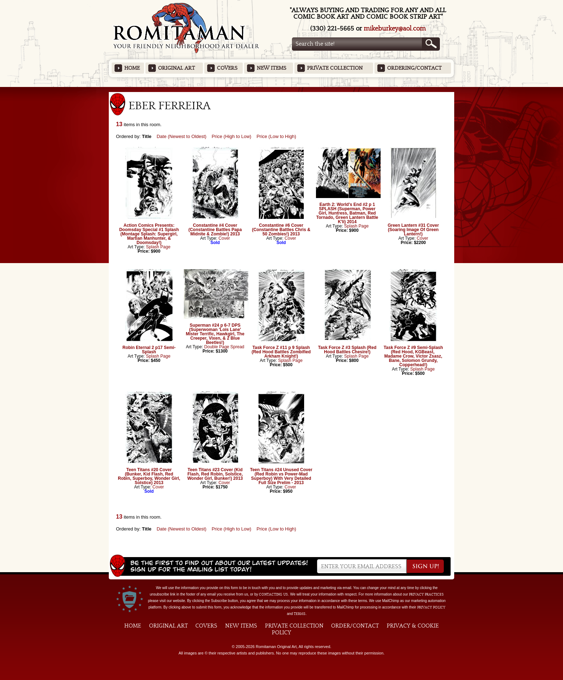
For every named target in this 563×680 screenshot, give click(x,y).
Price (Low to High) (276, 136)
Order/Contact (355, 625)
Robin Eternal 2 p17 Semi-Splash (149, 349)
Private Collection (335, 68)
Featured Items (282, 89)
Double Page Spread (224, 346)
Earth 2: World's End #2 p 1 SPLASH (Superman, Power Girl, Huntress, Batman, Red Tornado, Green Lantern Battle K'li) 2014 (347, 213)
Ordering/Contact (414, 68)
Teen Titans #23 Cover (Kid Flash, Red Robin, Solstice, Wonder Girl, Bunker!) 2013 (215, 474)
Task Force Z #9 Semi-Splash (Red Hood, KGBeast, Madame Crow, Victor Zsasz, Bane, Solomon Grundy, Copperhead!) (413, 356)
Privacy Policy (431, 607)
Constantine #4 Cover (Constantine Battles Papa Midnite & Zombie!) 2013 (215, 229)
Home (132, 68)
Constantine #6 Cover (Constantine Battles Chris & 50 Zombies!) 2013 (281, 229)
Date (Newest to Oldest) (181, 136)
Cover (224, 238)
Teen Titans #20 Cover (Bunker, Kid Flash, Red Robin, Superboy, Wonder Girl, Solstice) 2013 (149, 476)
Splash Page (158, 246)
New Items (271, 68)
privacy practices (426, 594)
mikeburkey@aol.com (395, 28)
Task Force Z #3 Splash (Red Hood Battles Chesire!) (347, 349)
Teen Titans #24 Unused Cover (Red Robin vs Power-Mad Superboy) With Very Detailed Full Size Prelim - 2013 (281, 476)
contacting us (273, 594)
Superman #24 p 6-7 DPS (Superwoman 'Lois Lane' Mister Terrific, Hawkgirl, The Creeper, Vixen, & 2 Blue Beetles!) (215, 334)
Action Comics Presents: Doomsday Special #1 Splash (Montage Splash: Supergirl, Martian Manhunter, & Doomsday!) (149, 234)
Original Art (176, 68)
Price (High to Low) (231, 136)
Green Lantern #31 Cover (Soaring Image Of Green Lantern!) (413, 229)
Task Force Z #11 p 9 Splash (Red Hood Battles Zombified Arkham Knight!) (281, 352)
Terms (300, 614)
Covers (227, 68)
